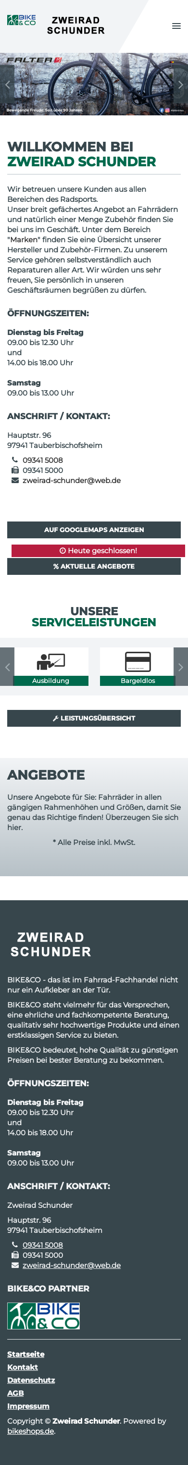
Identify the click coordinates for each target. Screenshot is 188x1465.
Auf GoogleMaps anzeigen (94, 530)
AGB (15, 1393)
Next (181, 84)
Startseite (25, 1354)
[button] (176, 26)
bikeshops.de (30, 1431)
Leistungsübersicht (94, 718)
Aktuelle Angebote (94, 566)
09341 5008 (43, 460)
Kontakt (22, 1367)
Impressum (28, 1406)
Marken (24, 239)
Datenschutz (31, 1380)
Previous (7, 84)
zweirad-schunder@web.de (72, 480)
